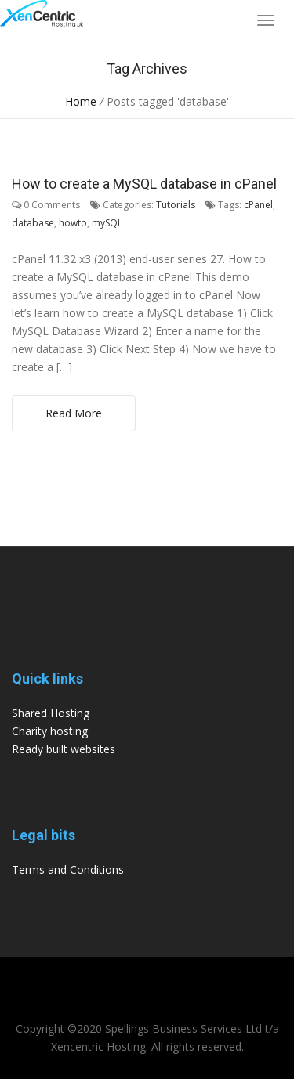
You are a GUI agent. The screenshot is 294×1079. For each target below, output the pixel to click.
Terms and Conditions (68, 869)
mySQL (107, 222)
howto (73, 222)
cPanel (258, 204)
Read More (73, 413)
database (33, 222)
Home (80, 101)
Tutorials (175, 204)
